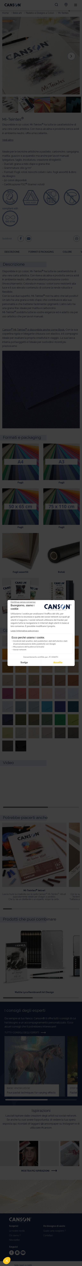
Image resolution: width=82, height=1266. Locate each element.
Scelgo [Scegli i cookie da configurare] (24, 662)
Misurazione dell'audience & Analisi (28, 647)
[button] (7, 1260)
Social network (19, 650)
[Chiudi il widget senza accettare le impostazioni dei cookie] (23, 602)
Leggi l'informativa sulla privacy (25, 631)
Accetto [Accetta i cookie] (57, 662)
